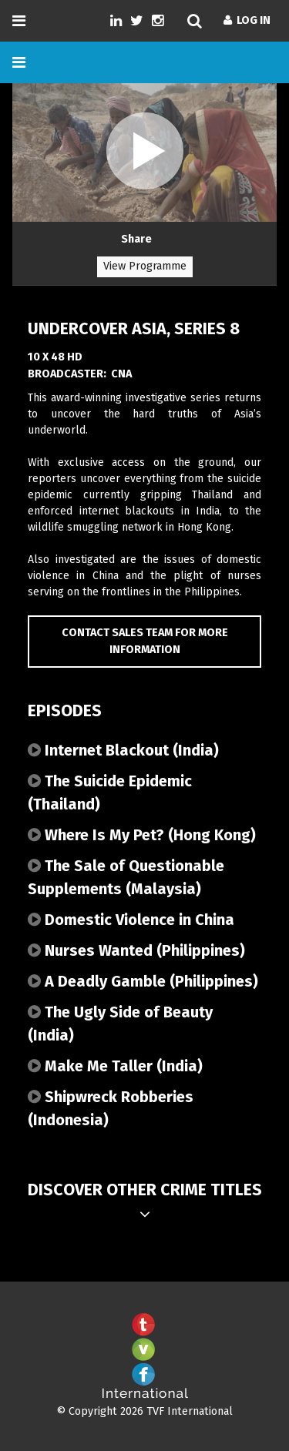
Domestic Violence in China (131, 919)
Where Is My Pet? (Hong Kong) (142, 835)
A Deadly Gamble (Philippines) (143, 981)
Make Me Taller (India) (115, 1066)
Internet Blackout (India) (123, 750)
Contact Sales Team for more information (145, 641)
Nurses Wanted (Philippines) (136, 950)
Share (136, 239)
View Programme (145, 266)
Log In (247, 20)
